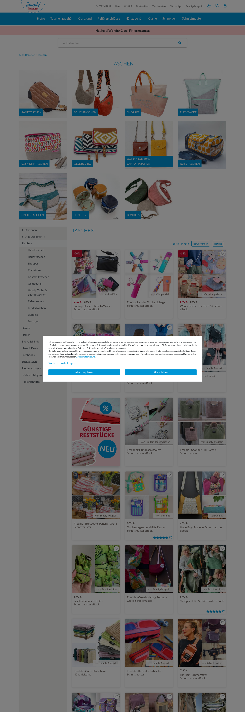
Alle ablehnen (160, 372)
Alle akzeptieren (84, 372)
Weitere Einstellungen (61, 363)
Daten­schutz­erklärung (85, 357)
